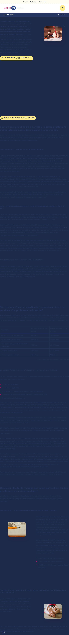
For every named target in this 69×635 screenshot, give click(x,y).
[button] (4, 632)
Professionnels (42, 1)
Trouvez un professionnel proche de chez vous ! (18, 58)
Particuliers (33, 1)
